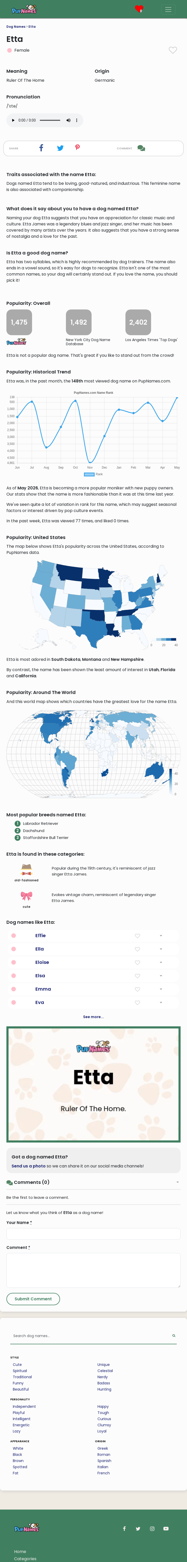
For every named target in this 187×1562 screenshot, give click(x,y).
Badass (103, 1383)
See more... (93, 1016)
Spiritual (20, 1370)
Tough (103, 1412)
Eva (39, 1002)
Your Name (19, 1222)
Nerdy (102, 1377)
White (18, 1448)
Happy (103, 1406)
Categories (25, 1559)
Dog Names (15, 26)
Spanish (104, 1460)
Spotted (20, 1466)
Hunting (104, 1389)
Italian (102, 1466)
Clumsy (104, 1425)
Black (17, 1454)
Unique (103, 1364)
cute (26, 899)
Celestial (105, 1370)
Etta (32, 26)
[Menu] (168, 9)
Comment (18, 1247)
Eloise (42, 962)
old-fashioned (26, 873)
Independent (24, 1406)
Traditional (22, 1377)
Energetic (21, 1425)
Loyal (101, 1431)
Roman (103, 1454)
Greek (102, 1448)
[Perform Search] (174, 1336)
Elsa (40, 975)
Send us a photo (29, 1166)
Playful (19, 1412)
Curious (104, 1418)
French (103, 1473)
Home (20, 1552)
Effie (40, 935)
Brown (18, 1460)
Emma (43, 989)
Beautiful (21, 1389)
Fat (15, 1473)
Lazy (17, 1431)
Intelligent (22, 1418)
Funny (18, 1383)
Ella (39, 949)
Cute (17, 1364)
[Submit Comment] (33, 1299)
